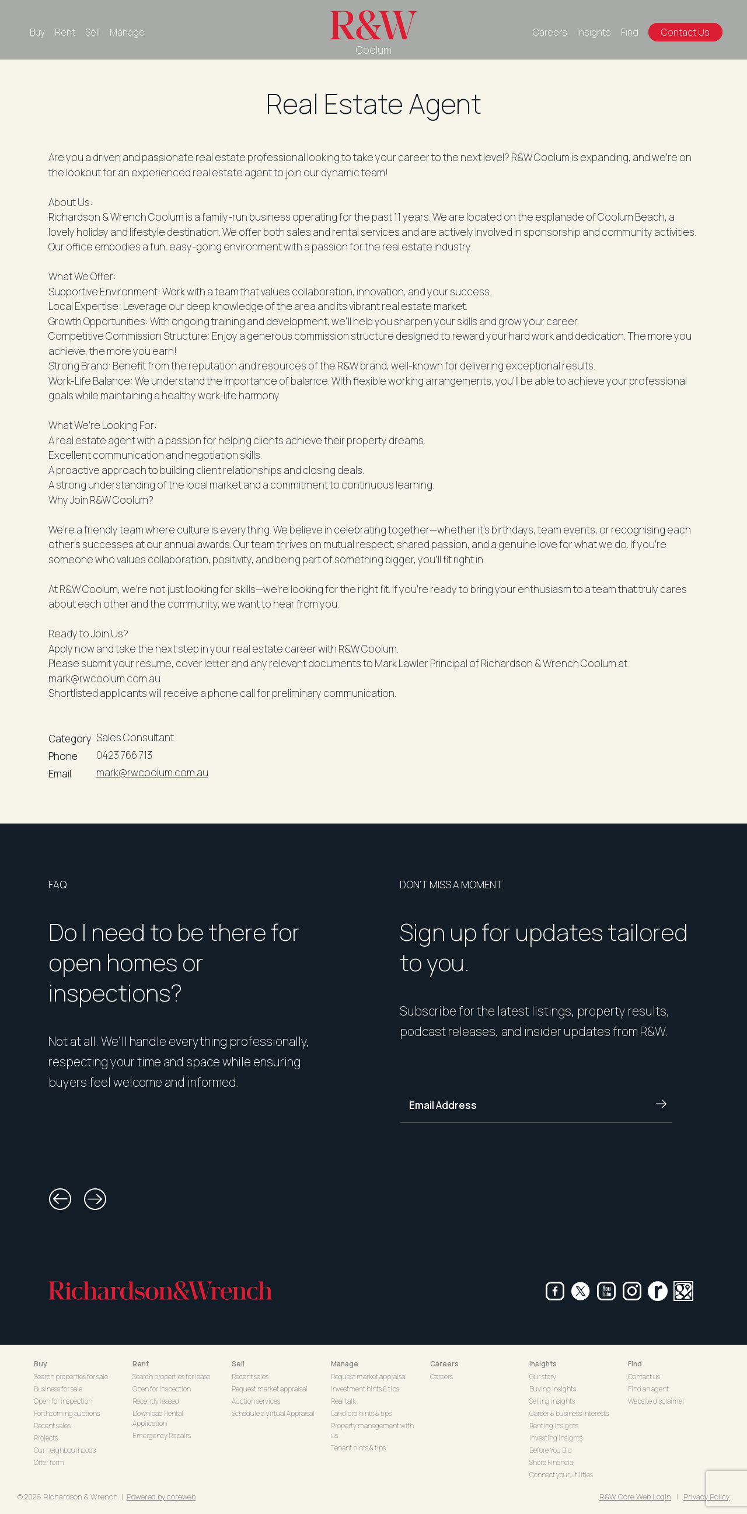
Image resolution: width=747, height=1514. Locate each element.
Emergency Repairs (161, 1435)
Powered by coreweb (161, 1496)
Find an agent (648, 1389)
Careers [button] (444, 1364)
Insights (594, 32)
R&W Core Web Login (635, 1496)
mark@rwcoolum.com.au (152, 772)
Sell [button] (238, 1364)
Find (629, 32)
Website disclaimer (656, 1401)
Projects (46, 1438)
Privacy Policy (706, 1496)
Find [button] (635, 1364)
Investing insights (555, 1438)
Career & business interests (569, 1413)
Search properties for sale (71, 1377)
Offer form (49, 1462)
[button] (60, 1199)
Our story (542, 1377)
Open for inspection (63, 1401)
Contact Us (685, 32)
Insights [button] (543, 1364)
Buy (37, 32)
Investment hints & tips (365, 1389)
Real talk (343, 1401)
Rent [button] (140, 1364)
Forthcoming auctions (67, 1413)
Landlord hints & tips (361, 1413)
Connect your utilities (561, 1475)
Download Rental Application (157, 1418)
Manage (127, 32)
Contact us (644, 1377)
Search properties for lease (171, 1377)
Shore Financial (552, 1462)
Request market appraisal (270, 1389)
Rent (65, 32)
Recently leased (155, 1401)
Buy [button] (40, 1364)
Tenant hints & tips (358, 1448)
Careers (550, 32)
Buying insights (552, 1389)
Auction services (256, 1401)
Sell (92, 32)
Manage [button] (344, 1364)
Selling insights (552, 1401)
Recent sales (52, 1426)
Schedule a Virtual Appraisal (273, 1413)
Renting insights (553, 1426)
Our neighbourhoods (65, 1450)
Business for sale (58, 1389)
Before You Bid (550, 1450)
